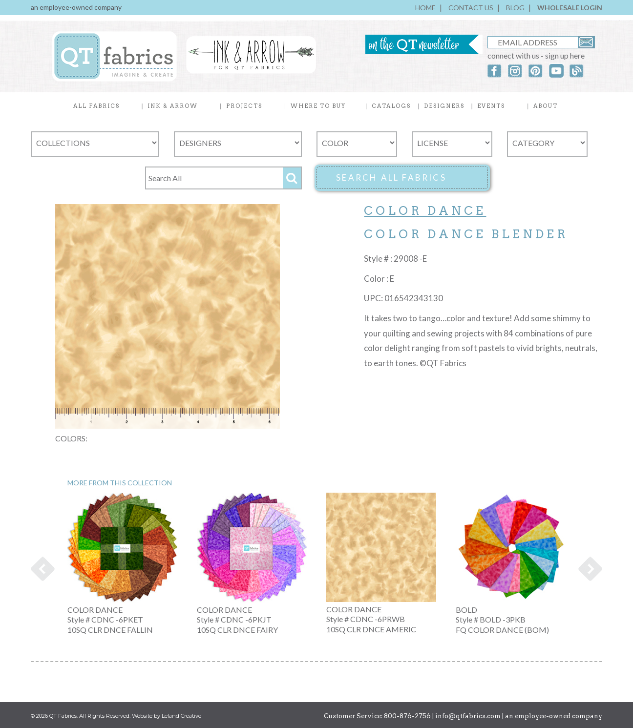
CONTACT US (470, 7)
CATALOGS (391, 106)
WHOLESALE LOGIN (569, 7)
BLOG (515, 7)
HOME (425, 7)
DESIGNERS (444, 106)
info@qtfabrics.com (468, 716)
